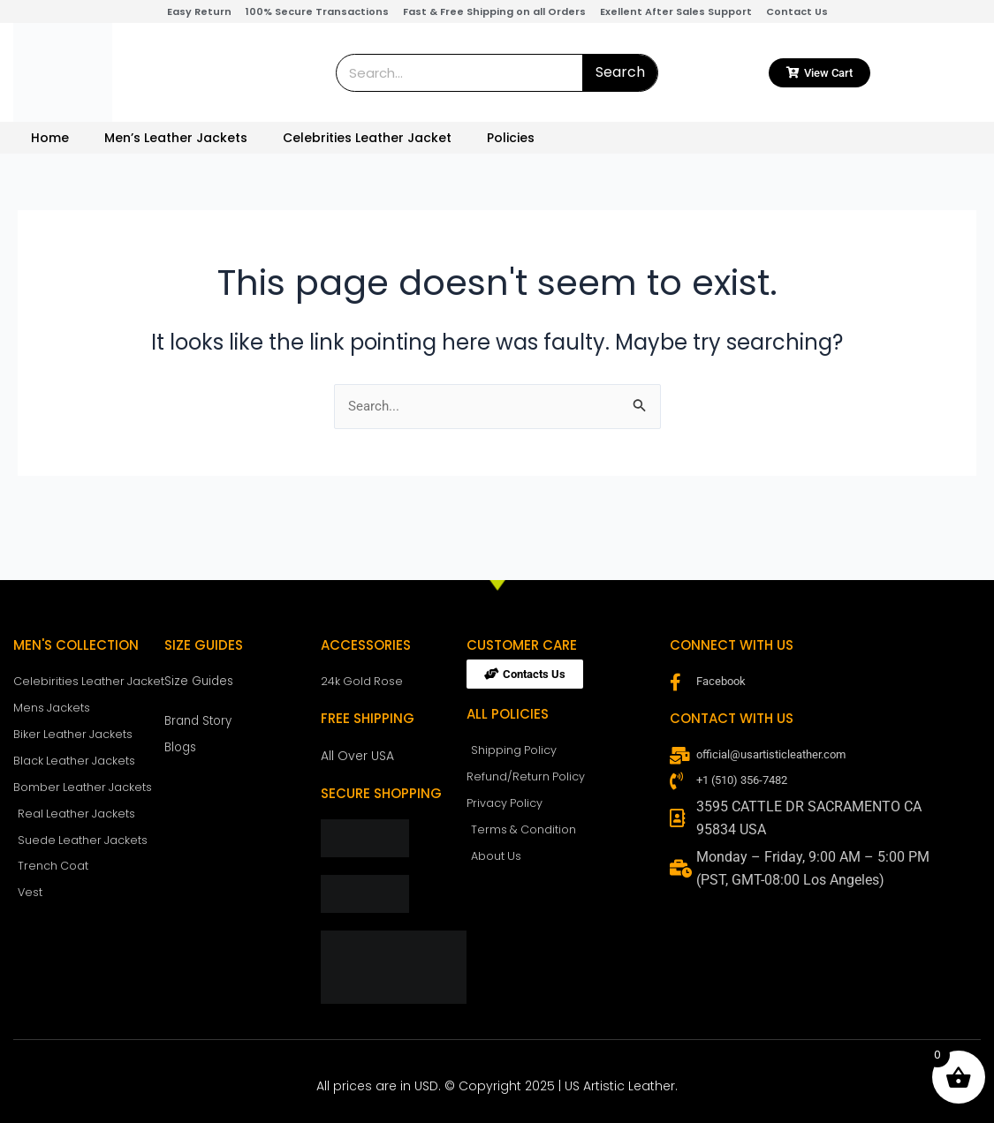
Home (50, 138)
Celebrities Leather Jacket (367, 138)
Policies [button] (511, 138)
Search (620, 72)
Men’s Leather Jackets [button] (175, 138)
